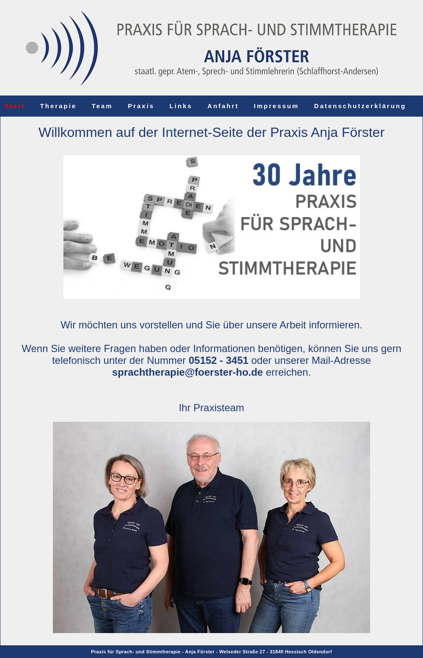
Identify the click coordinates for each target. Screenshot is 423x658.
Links (181, 105)
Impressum (276, 105)
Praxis (141, 105)
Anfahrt (223, 105)
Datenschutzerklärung (360, 105)
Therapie (58, 105)
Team (102, 105)
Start (14, 105)
